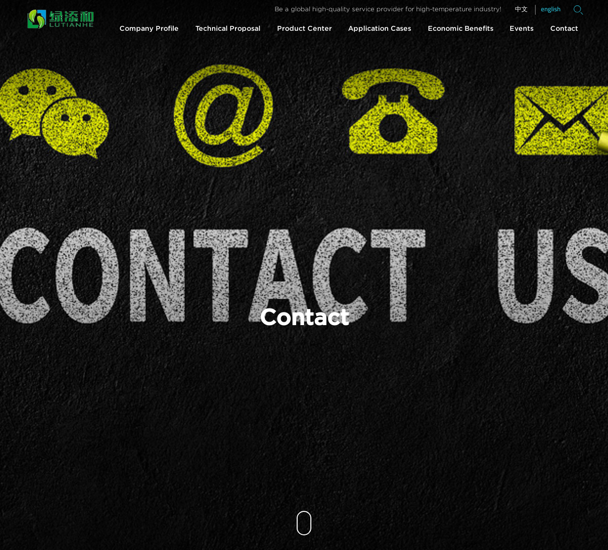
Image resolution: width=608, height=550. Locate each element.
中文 (521, 9)
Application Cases (379, 28)
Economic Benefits (460, 28)
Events (522, 28)
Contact (564, 28)
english (551, 9)
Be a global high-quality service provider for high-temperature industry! (388, 9)
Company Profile (149, 28)
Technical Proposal (227, 28)
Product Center (304, 28)
